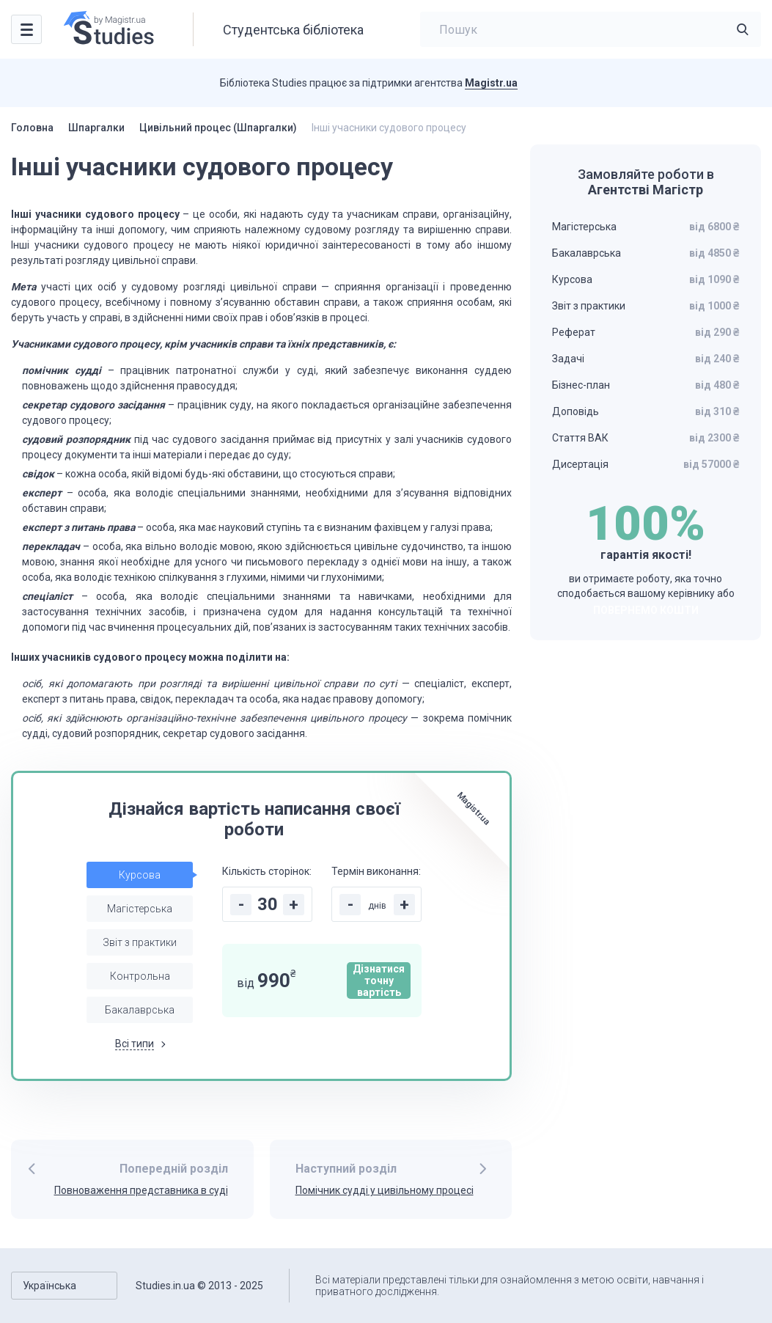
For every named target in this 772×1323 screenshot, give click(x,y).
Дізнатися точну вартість (379, 980)
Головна (32, 127)
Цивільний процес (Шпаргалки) (218, 127)
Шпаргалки (96, 127)
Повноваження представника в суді (141, 1190)
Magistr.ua (491, 83)
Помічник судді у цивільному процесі (384, 1190)
